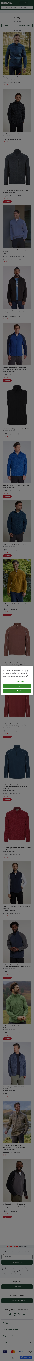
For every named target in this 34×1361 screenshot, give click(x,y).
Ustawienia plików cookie (17, 681)
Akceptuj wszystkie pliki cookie (17, 690)
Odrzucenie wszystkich (17, 686)
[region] (17, 680)
